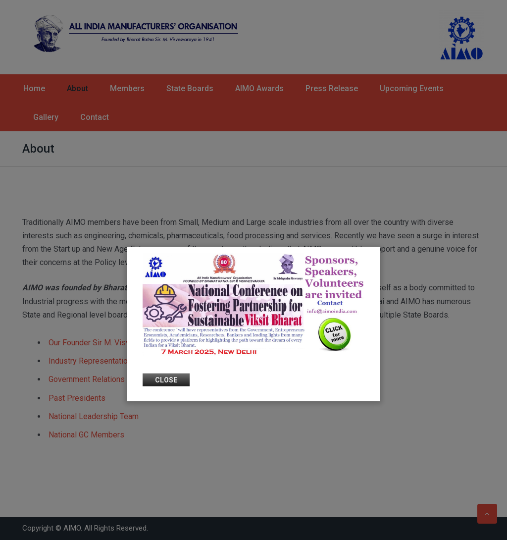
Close (166, 379)
